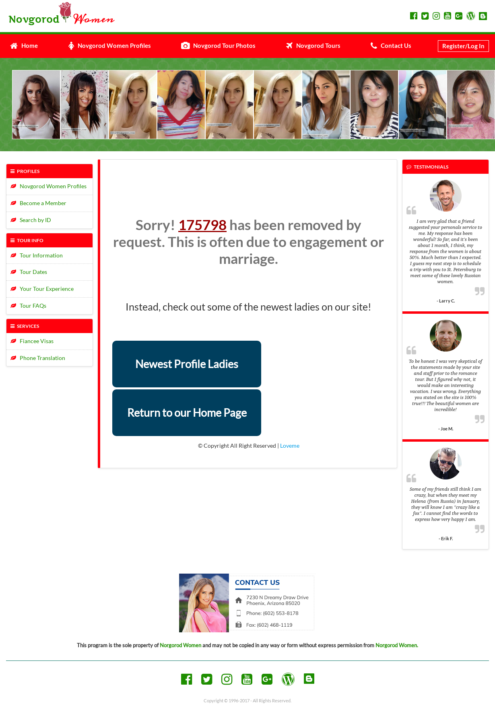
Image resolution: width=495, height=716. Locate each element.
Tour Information (36, 255)
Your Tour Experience (42, 288)
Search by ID (30, 219)
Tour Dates (28, 271)
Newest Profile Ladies (186, 363)
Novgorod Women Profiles (109, 45)
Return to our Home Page (187, 412)
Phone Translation (37, 357)
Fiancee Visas (32, 340)
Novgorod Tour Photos (218, 45)
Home (24, 45)
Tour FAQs (28, 305)
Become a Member (38, 203)
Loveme (289, 445)
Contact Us (391, 45)
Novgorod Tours (313, 45)
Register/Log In (463, 45)
